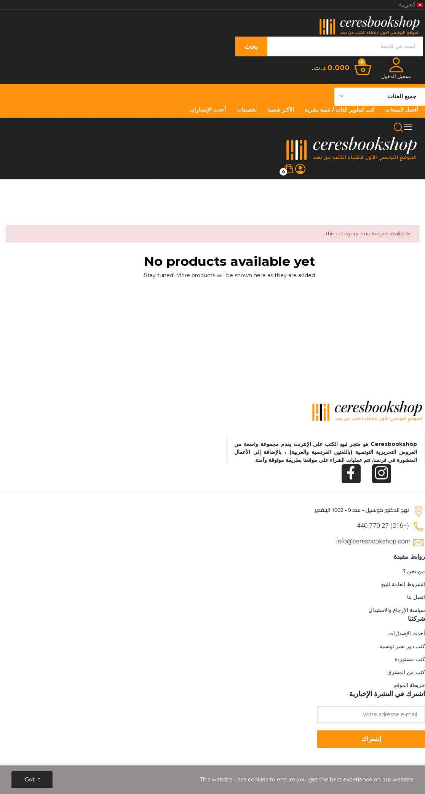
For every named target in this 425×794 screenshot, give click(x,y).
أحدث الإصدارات (406, 633)
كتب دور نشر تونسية (402, 646)
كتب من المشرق (406, 672)
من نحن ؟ (414, 571)
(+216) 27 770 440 (383, 525)
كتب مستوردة (410, 659)
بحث (251, 46)
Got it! (32, 779)
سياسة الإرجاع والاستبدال (397, 610)
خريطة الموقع (409, 685)
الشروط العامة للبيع (403, 584)
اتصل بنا (416, 597)
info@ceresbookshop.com (373, 541)
